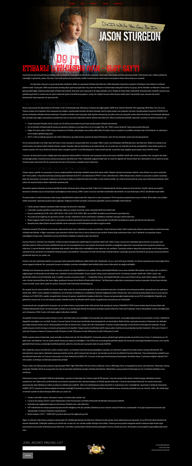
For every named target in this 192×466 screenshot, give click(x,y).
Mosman (26, 84)
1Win (166, 188)
